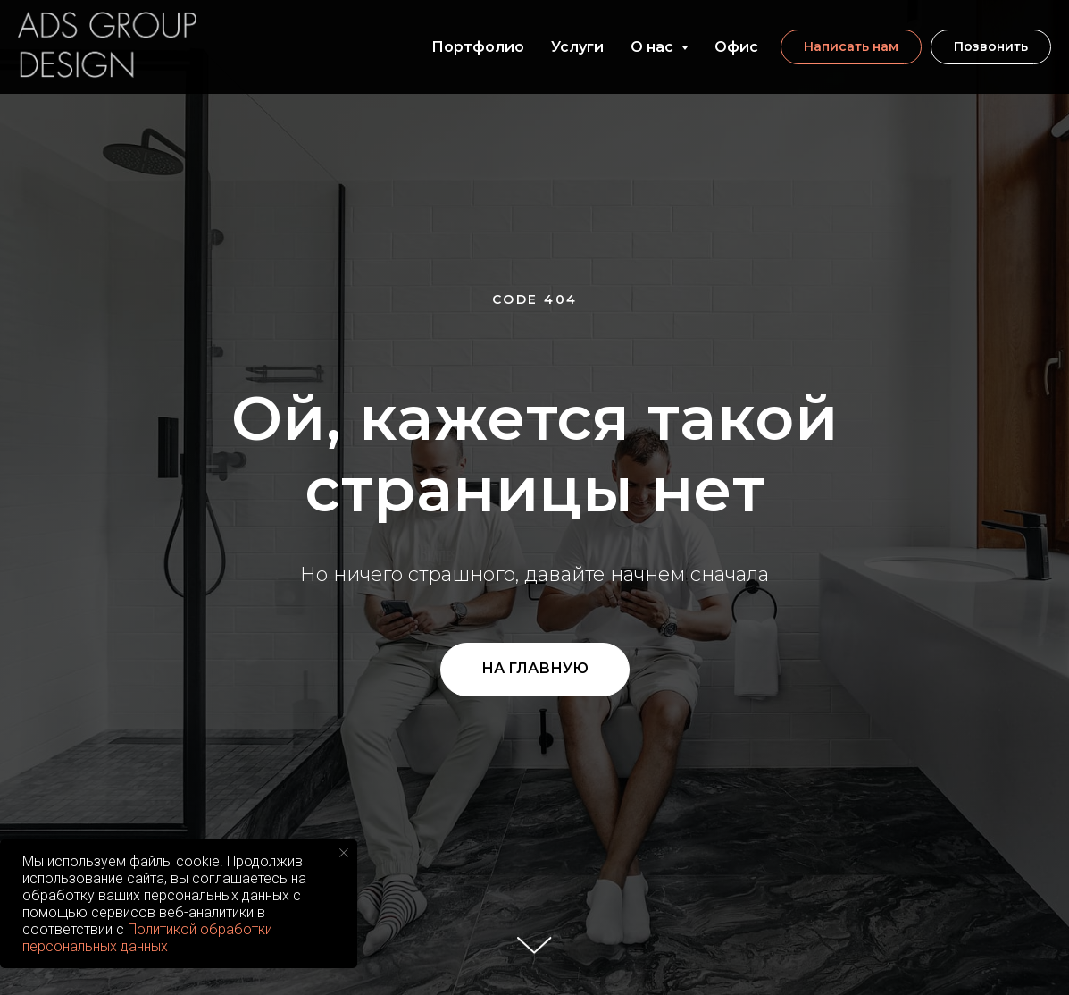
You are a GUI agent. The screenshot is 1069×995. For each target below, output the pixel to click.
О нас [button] (654, 46)
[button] (851, 47)
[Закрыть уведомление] (344, 853)
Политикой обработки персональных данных (147, 938)
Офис (736, 46)
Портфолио (477, 46)
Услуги (577, 46)
